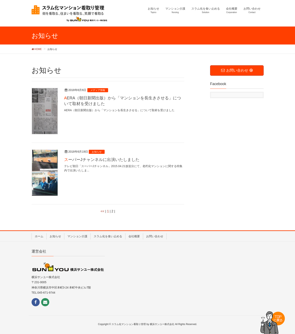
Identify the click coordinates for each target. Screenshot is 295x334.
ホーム (39, 236)
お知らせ (55, 236)
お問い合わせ (154, 236)
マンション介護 (77, 236)
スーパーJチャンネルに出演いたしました (101, 159)
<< (102, 211)
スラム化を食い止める (108, 236)
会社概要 (134, 236)
